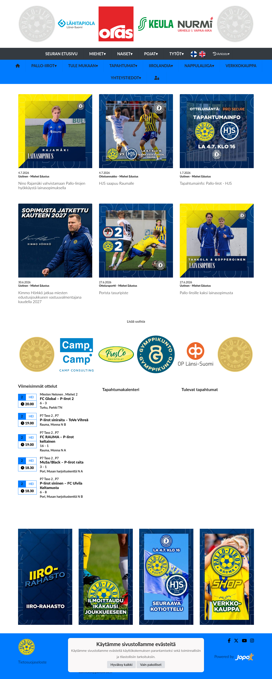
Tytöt (176, 53)
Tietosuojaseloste (32, 662)
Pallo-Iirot (44, 65)
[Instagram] (250, 640)
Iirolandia (161, 65)
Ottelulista (28, 506)
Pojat (151, 53)
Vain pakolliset (151, 664)
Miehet (97, 53)
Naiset (125, 53)
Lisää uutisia (136, 321)
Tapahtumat (123, 65)
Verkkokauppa (241, 65)
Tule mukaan (83, 65)
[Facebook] (227, 640)
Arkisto (221, 53)
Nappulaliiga (199, 65)
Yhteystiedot (126, 77)
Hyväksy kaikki (121, 664)
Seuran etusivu (61, 53)
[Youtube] (242, 640)
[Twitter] (234, 640)
